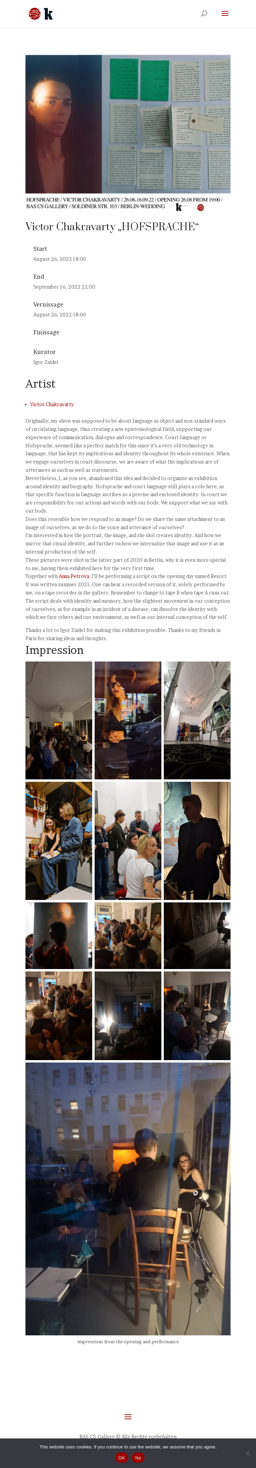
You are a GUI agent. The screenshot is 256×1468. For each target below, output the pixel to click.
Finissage (46, 332)
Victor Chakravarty (52, 404)
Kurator (44, 351)
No (138, 1457)
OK (121, 1457)
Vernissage (48, 304)
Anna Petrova (73, 576)
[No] (247, 1453)
